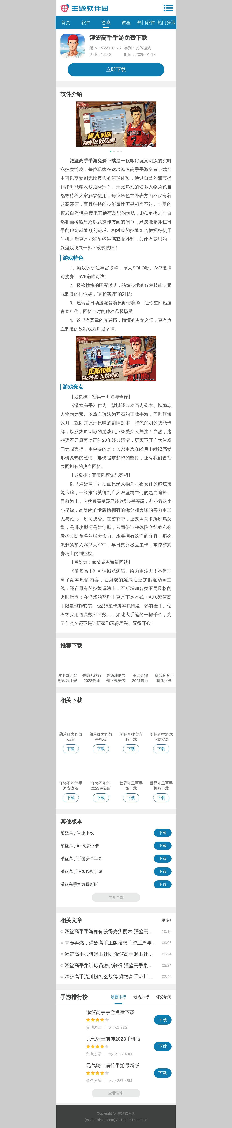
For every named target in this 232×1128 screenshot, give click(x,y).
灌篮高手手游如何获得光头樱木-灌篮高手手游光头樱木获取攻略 (133, 931)
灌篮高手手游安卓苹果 (81, 858)
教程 (126, 22)
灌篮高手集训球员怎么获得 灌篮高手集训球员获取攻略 (123, 965)
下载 (163, 833)
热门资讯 (166, 22)
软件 (85, 22)
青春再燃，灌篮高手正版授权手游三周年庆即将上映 (120, 942)
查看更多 (116, 1093)
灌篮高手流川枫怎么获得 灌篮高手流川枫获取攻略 (118, 976)
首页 (65, 22)
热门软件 (146, 22)
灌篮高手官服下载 (77, 832)
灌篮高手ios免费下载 (79, 845)
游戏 (106, 22)
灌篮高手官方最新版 (79, 884)
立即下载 (116, 69)
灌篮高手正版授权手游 (81, 871)
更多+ (167, 920)
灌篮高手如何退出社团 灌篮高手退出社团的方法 (116, 954)
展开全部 (116, 897)
